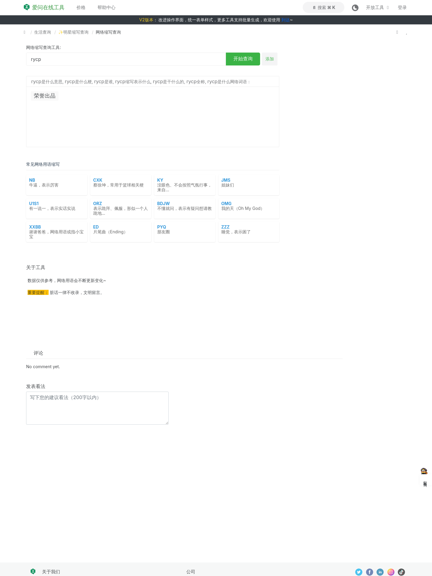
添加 (270, 58)
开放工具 (378, 7)
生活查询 (42, 32)
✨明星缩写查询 (73, 32)
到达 (285, 19)
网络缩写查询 (108, 32)
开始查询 (243, 59)
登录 (402, 7)
